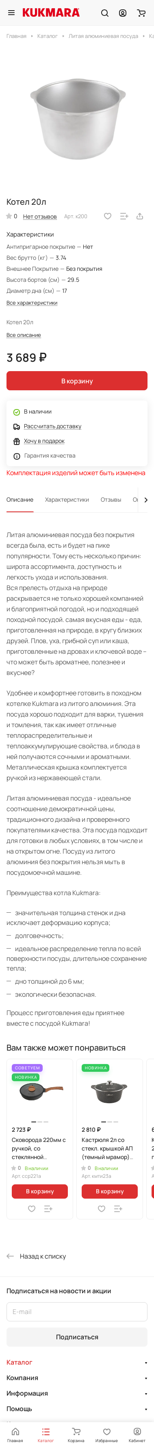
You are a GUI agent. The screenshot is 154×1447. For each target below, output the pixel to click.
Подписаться (77, 1336)
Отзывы (111, 499)
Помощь (19, 1408)
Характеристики (67, 499)
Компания (22, 1377)
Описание (20, 499)
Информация (27, 1393)
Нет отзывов (40, 216)
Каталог (20, 1362)
